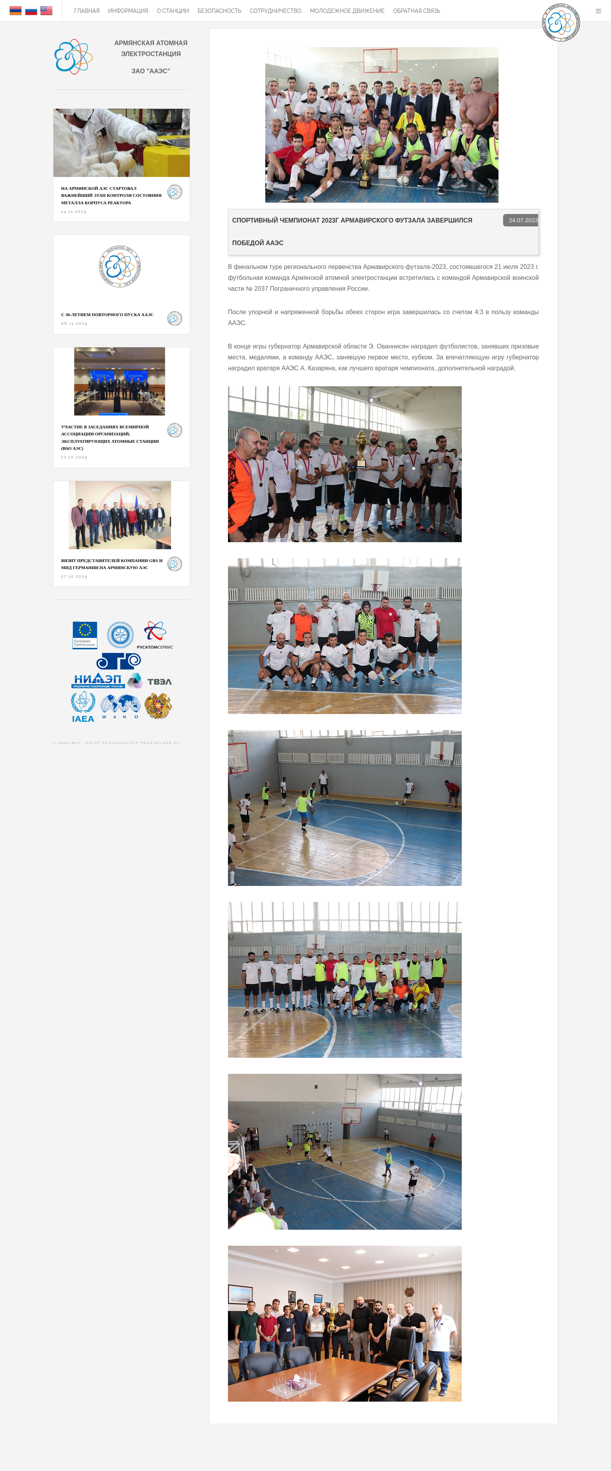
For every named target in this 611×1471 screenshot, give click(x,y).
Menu (598, 11)
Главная (86, 11)
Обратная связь (416, 11)
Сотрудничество (275, 11)
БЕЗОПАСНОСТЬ (219, 11)
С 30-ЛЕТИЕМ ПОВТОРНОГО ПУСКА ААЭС (107, 314)
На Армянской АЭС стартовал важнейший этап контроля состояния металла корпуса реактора (111, 195)
